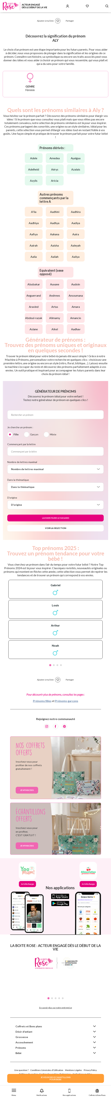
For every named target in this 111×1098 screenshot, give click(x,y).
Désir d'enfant (24, 1031)
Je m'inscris (27, 790)
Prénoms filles (42, 701)
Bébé (18, 1053)
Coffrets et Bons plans (29, 1026)
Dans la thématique (18, 479)
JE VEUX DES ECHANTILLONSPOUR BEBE (56, 1078)
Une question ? (21, 1070)
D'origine (12, 497)
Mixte (53, 434)
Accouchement (24, 1042)
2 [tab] (54, 665)
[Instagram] (46, 726)
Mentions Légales (73, 1070)
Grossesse (22, 1037)
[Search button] (106, 6)
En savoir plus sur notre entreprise (55, 1007)
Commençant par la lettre (21, 444)
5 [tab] (63, 998)
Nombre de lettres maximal (22, 461)
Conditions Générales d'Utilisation (46, 1070)
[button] (14, 1091)
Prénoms (21, 1047)
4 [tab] (61, 665)
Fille (16, 434)
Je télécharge (27, 884)
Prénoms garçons (66, 701)
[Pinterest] (64, 726)
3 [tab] (57, 665)
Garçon (34, 434)
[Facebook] (55, 726)
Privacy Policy (90, 1070)
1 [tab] (50, 665)
